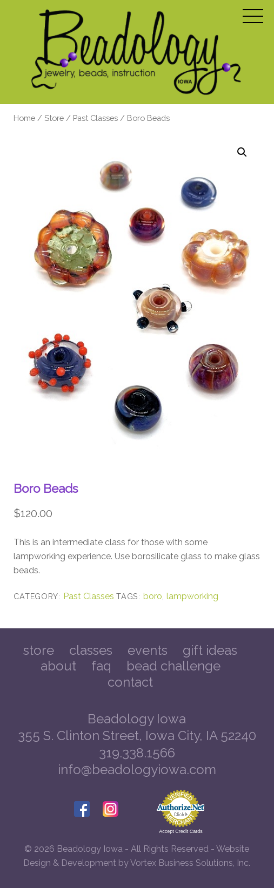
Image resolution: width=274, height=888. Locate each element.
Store (54, 118)
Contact (130, 682)
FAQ (101, 666)
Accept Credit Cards (181, 831)
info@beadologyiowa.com (137, 769)
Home (24, 118)
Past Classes (95, 118)
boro (152, 596)
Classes (90, 650)
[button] (242, 152)
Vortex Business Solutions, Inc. (190, 863)
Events (148, 650)
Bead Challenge (173, 666)
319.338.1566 (137, 753)
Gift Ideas (210, 650)
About (58, 666)
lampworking (192, 596)
